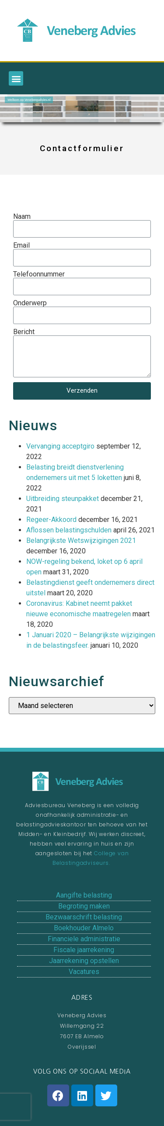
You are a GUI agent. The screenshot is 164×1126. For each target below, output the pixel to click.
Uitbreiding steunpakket (62, 498)
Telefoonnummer (39, 274)
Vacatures (84, 971)
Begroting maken (84, 906)
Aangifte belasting (84, 895)
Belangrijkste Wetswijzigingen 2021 (81, 540)
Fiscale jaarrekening (83, 950)
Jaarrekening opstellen (84, 961)
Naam (22, 216)
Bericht (24, 331)
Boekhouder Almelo (84, 928)
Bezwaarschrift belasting (83, 917)
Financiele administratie (84, 939)
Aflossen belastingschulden (69, 530)
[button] (16, 78)
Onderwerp (30, 303)
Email (21, 245)
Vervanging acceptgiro (60, 446)
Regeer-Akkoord (51, 519)
